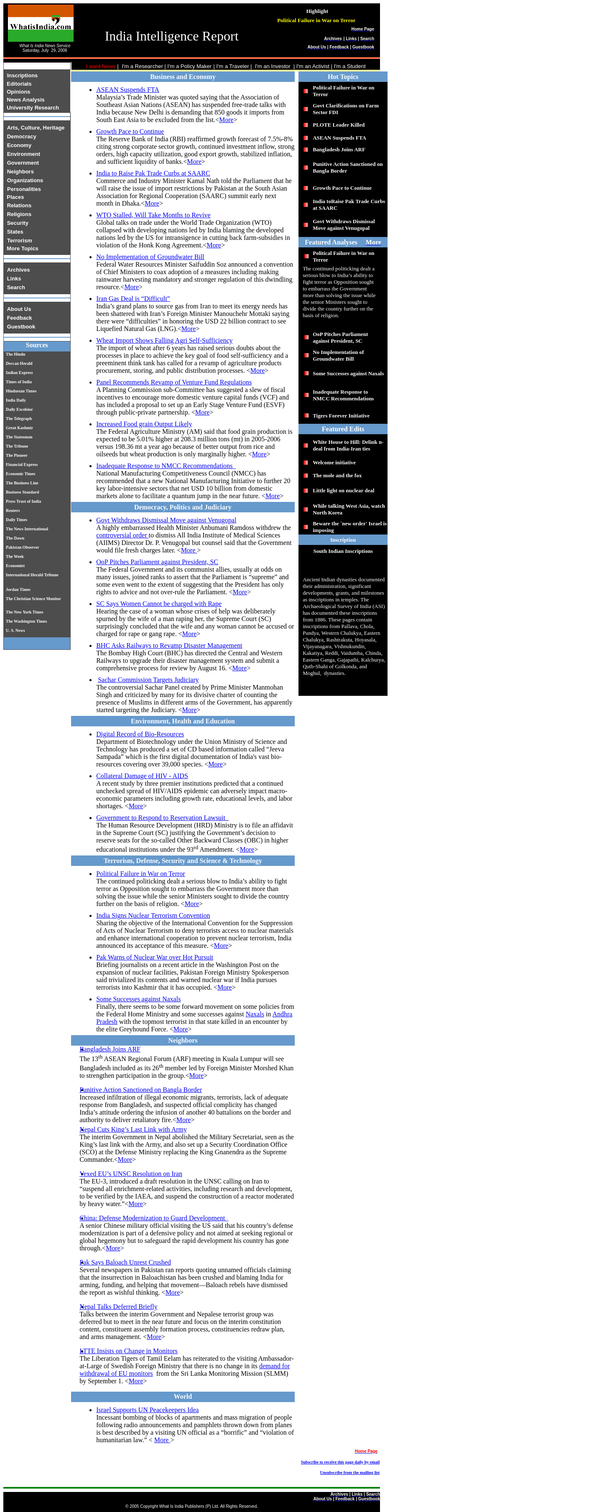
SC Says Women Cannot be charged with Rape (159, 603)
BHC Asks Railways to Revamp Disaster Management (169, 645)
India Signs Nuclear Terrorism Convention (153, 915)
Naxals (254, 1014)
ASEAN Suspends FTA (127, 89)
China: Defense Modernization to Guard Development (153, 1218)
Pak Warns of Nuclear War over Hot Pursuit (154, 957)
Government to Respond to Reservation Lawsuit (161, 817)
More (226, 119)
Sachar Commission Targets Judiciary (148, 679)
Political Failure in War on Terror (140, 873)
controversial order (122, 535)
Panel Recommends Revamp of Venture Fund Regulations (174, 382)
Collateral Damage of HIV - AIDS (142, 775)
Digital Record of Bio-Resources (140, 734)
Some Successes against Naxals (138, 999)
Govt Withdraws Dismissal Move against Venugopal (166, 520)
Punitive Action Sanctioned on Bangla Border (140, 1089)
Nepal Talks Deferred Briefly (118, 1306)
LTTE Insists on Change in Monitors (128, 1350)
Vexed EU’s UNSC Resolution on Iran (130, 1173)
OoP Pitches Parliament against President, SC (157, 561)
